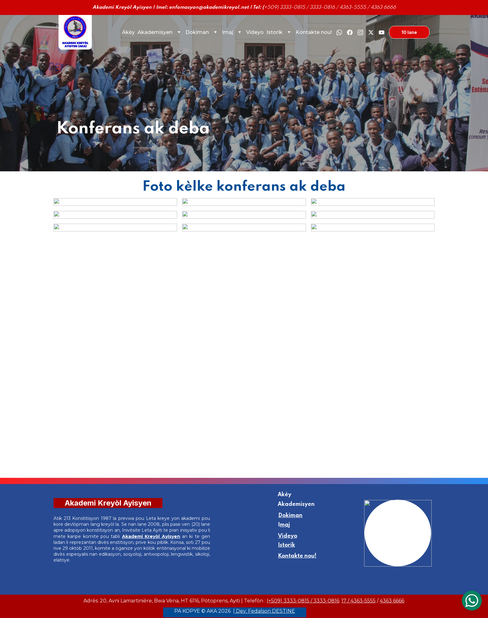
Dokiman (197, 32)
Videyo (255, 32)
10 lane (409, 32)
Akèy (128, 32)
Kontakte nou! (314, 32)
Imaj (227, 32)
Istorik (274, 32)
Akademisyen (155, 32)
